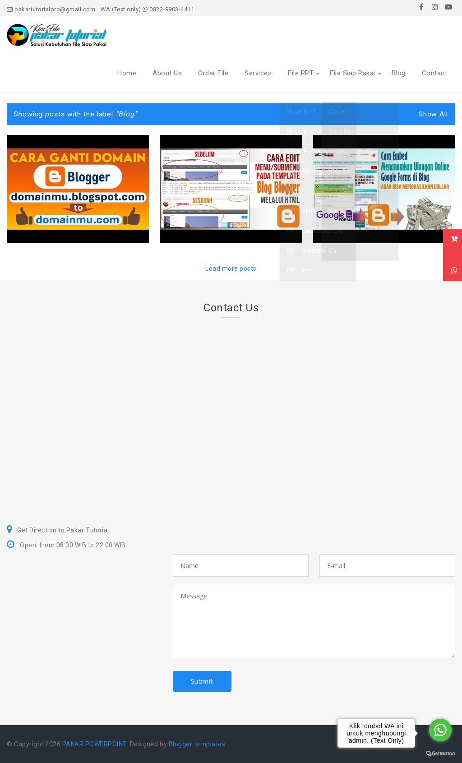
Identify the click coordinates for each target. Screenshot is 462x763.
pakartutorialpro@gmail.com (51, 9)
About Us (167, 73)
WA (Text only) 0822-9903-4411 (147, 9)
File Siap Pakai (352, 73)
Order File (213, 73)
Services (258, 73)
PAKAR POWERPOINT (94, 744)
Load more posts (231, 268)
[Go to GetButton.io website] (440, 754)
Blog (399, 73)
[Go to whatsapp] (440, 730)
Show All (433, 114)
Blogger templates (197, 744)
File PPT (301, 73)
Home (126, 73)
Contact (435, 73)
